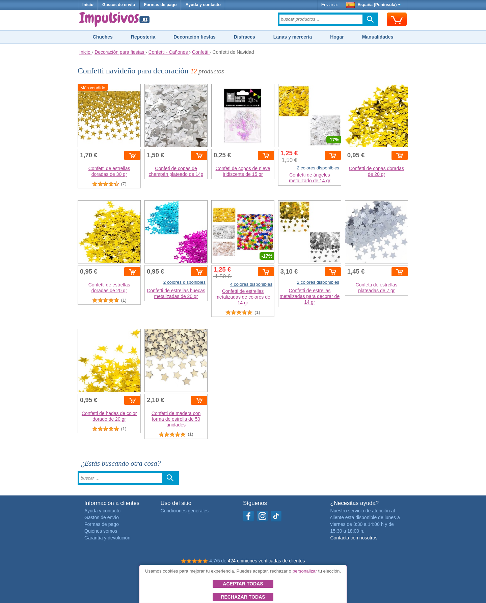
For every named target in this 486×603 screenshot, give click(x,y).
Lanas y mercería (292, 37)
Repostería (143, 37)
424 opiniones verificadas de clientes (266, 560)
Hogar (337, 37)
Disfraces (244, 37)
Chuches (103, 37)
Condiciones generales (185, 510)
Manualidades (378, 37)
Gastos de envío (118, 4)
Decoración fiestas (194, 37)
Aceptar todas (243, 583)
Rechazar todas (243, 597)
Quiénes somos (100, 531)
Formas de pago (160, 4)
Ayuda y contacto (203, 4)
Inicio (87, 4)
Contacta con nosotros (353, 537)
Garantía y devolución (107, 537)
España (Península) (373, 4)
